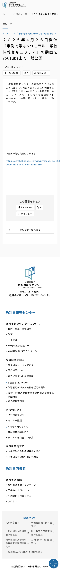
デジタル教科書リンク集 (21, 437)
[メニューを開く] (55, 6)
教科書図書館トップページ (22, 484)
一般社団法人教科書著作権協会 (16, 533)
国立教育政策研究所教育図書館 (41, 533)
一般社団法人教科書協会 (41, 524)
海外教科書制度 (16, 401)
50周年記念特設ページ (20, 345)
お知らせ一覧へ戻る (30, 229)
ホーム (6, 14)
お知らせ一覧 (20, 14)
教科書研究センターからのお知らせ (36, 33)
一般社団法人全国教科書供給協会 (23, 551)
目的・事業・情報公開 (19, 328)
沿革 (10, 334)
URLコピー (42, 72)
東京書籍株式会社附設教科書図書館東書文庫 (16, 543)
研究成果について (17, 370)
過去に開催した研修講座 (21, 376)
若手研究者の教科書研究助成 (23, 456)
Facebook (13, 72)
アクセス (12, 339)
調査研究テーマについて (21, 364)
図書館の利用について (19, 490)
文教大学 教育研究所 (41, 541)
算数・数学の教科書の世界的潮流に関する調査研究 (31, 395)
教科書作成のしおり (18, 432)
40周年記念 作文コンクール (22, 351)
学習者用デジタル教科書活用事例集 (26, 387)
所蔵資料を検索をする (19, 495)
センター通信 (15, 420)
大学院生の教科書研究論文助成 (24, 451)
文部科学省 (11, 522)
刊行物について (16, 414)
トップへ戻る (53, 564)
